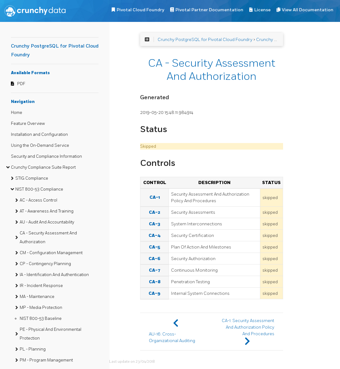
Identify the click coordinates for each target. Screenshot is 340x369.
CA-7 (154, 270)
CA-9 (154, 293)
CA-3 (154, 224)
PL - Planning (33, 349)
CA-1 (155, 197)
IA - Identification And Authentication (54, 274)
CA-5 (154, 247)
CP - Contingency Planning (45, 263)
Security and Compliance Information (46, 156)
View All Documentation (307, 10)
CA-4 (155, 235)
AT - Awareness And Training (47, 211)
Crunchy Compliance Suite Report (43, 167)
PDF (21, 83)
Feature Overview (28, 123)
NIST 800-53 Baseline (41, 318)
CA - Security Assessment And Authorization (48, 237)
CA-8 (154, 281)
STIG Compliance (31, 178)
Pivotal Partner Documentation (209, 10)
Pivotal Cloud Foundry (140, 10)
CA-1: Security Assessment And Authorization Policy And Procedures (248, 327)
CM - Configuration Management (51, 252)
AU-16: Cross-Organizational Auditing (172, 337)
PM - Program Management (46, 360)
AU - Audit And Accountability (47, 222)
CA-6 (154, 258)
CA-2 (154, 212)
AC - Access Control (38, 200)
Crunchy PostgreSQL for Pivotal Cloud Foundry (205, 39)
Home (16, 112)
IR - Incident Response (41, 285)
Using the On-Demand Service (40, 145)
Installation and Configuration (39, 134)
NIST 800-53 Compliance (39, 189)
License (262, 10)
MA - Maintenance (37, 296)
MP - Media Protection (41, 307)
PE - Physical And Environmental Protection (50, 334)
